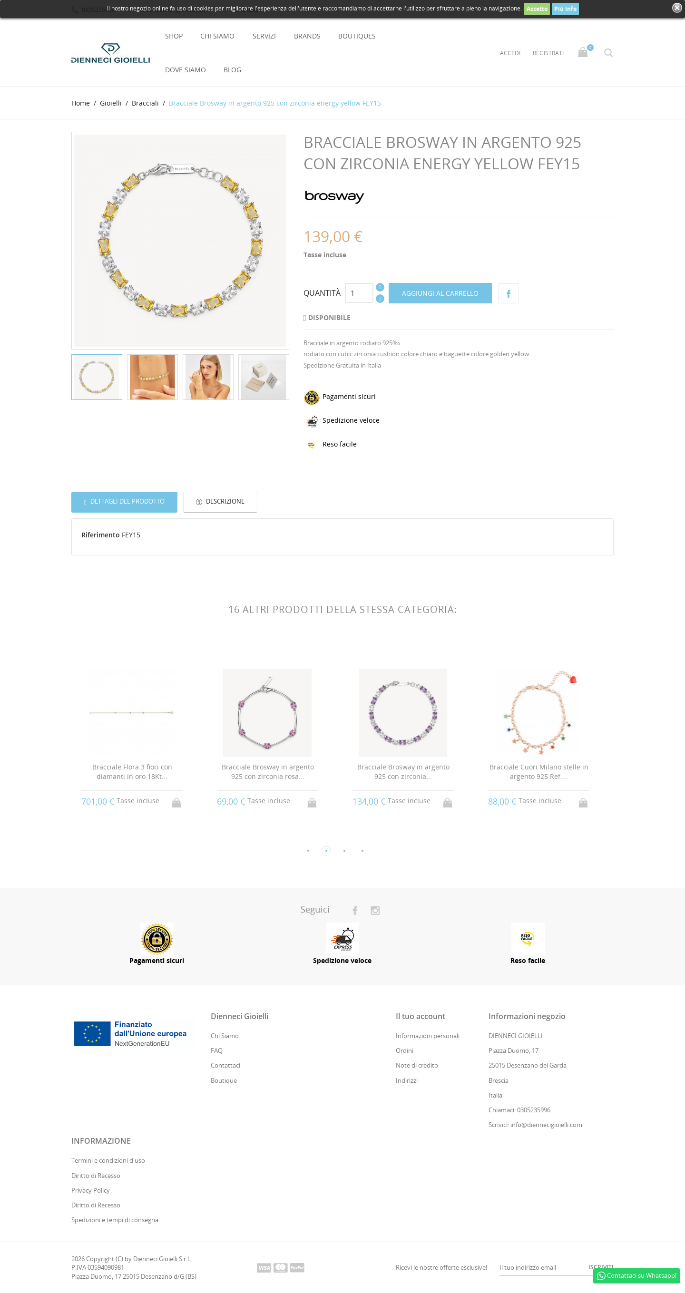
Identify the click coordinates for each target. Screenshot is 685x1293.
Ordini (404, 1051)
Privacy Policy (90, 1190)
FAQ (217, 1051)
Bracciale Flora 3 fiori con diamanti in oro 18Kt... (132, 772)
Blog (232, 69)
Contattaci (225, 1065)
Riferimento (100, 534)
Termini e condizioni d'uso (108, 1161)
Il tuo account (420, 1016)
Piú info (565, 9)
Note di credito (417, 1065)
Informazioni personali (428, 1035)
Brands (307, 35)
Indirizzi (407, 1080)
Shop (174, 35)
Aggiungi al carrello (440, 293)
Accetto (537, 9)
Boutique (224, 1080)
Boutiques (357, 35)
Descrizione (225, 501)
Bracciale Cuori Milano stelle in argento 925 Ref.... (538, 772)
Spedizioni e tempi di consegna (114, 1219)
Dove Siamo (185, 69)
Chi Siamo (217, 35)
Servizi (264, 35)
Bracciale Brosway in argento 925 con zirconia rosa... (268, 772)
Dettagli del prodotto (127, 501)
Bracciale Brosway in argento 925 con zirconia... (403, 772)
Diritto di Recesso (95, 1175)
